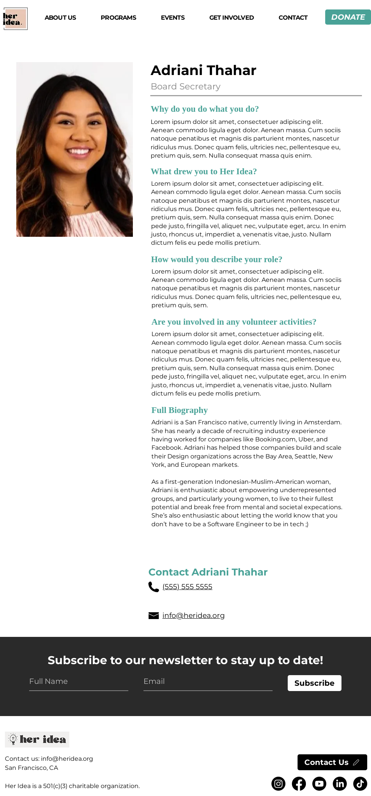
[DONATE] (348, 17)
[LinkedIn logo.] (340, 784)
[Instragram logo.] (278, 784)
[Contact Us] (332, 762)
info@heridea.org (67, 758)
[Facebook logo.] (299, 784)
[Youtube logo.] (319, 784)
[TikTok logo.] (360, 784)
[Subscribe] (314, 683)
